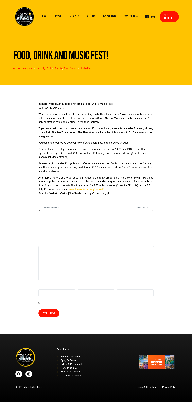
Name (42, 287)
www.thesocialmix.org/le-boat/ (86, 189)
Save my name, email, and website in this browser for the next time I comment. (79, 303)
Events (59, 68)
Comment (43, 243)
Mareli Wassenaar (23, 68)
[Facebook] (147, 16)
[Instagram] (153, 16)
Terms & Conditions (147, 388)
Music (74, 68)
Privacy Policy (169, 388)
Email (81, 287)
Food (67, 68)
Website (121, 287)
